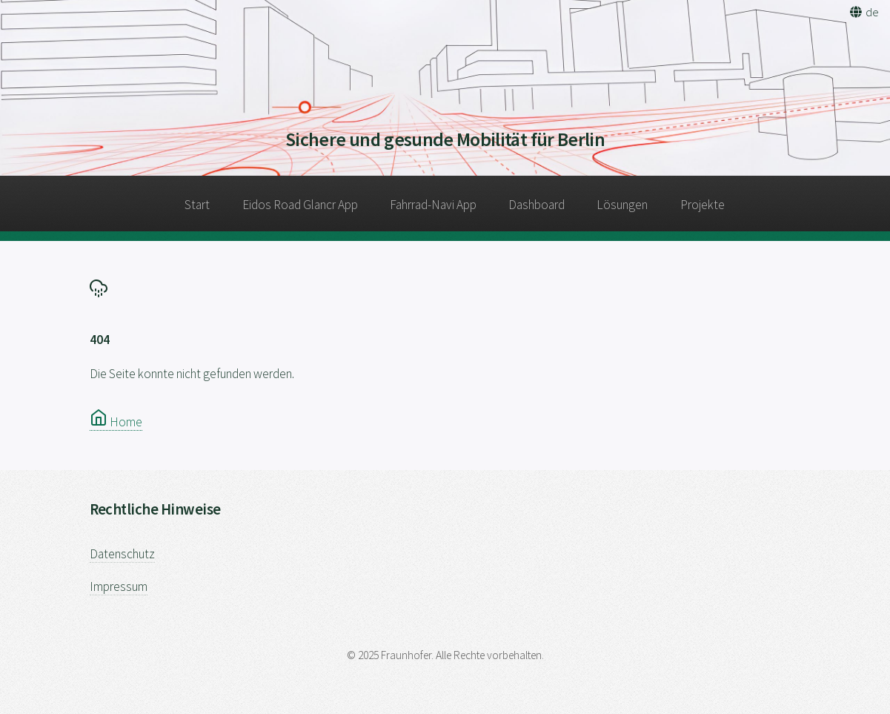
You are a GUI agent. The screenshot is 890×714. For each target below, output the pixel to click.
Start (197, 204)
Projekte (702, 204)
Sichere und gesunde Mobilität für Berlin (445, 139)
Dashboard (536, 204)
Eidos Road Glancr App (300, 204)
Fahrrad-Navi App (433, 204)
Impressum (118, 586)
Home (116, 422)
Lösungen (622, 204)
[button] (864, 11)
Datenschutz (122, 554)
